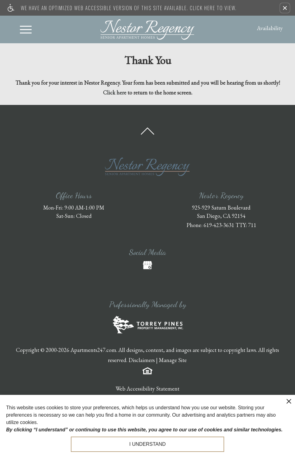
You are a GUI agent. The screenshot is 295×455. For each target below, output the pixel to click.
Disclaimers (141, 360)
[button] (285, 8)
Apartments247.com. (94, 349)
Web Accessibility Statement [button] (147, 388)
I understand (147, 444)
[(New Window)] (147, 265)
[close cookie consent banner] (288, 401)
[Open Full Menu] (25, 29)
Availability (270, 28)
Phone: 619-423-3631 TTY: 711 (221, 225)
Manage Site (173, 360)
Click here (114, 92)
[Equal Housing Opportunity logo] (147, 370)
